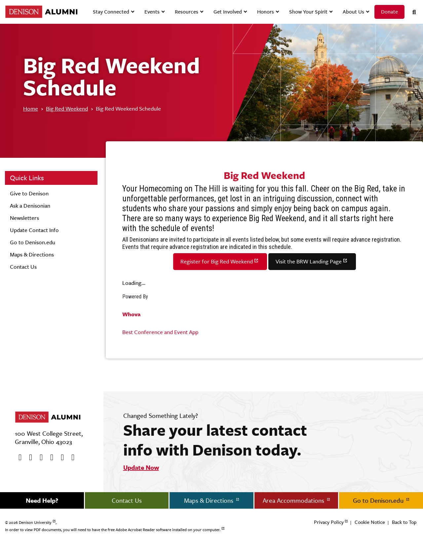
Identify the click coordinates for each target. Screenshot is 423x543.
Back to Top (404, 522)
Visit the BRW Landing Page (309, 261)
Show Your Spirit (308, 11)
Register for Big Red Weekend (216, 261)
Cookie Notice (370, 522)
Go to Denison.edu (32, 242)
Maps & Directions (32, 254)
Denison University (35, 522)
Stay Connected (111, 11)
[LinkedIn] (71, 457)
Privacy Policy (329, 522)
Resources (186, 11)
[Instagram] (50, 457)
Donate (389, 11)
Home (30, 108)
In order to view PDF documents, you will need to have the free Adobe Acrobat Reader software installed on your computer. (112, 529)
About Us (353, 11)
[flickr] (60, 457)
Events (152, 11)
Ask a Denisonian (30, 205)
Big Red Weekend (67, 108)
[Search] (411, 12)
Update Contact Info (34, 230)
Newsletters (24, 217)
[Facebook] (18, 457)
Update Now (141, 467)
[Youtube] (39, 457)
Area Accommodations (294, 500)
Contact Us (23, 266)
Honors (265, 11)
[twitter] (28, 457)
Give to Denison (29, 193)
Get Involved (227, 11)
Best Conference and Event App (160, 332)
